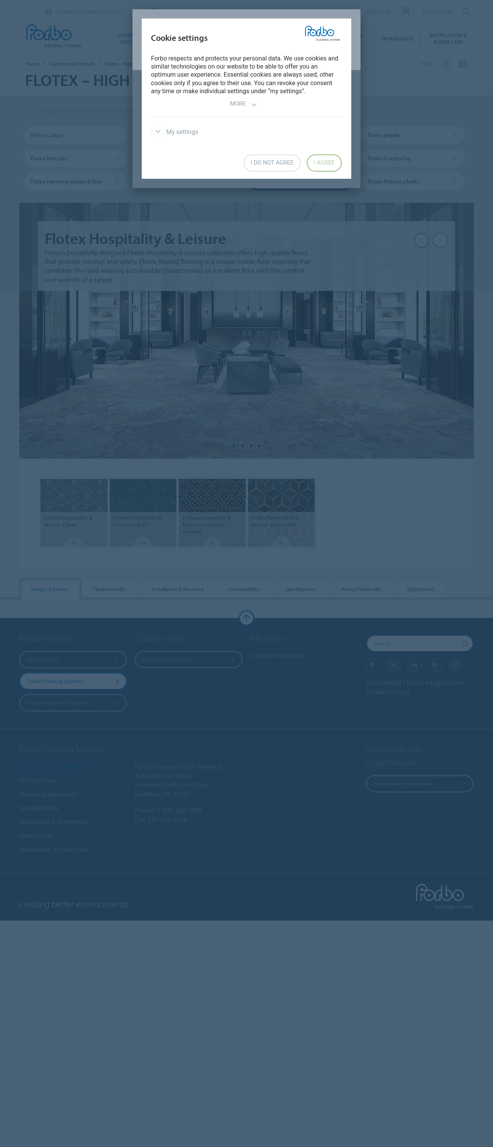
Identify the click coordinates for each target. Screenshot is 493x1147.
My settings (174, 132)
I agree (324, 162)
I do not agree (272, 162)
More (243, 104)
